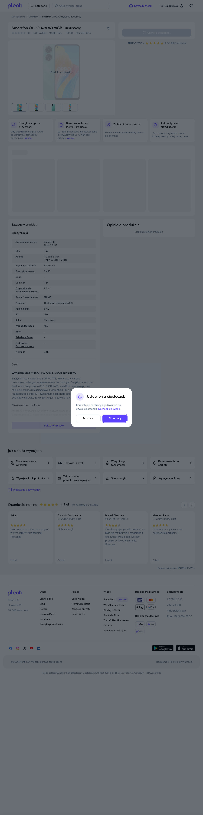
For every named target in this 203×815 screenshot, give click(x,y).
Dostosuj (88, 418)
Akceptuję (114, 418)
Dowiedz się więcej (109, 408)
